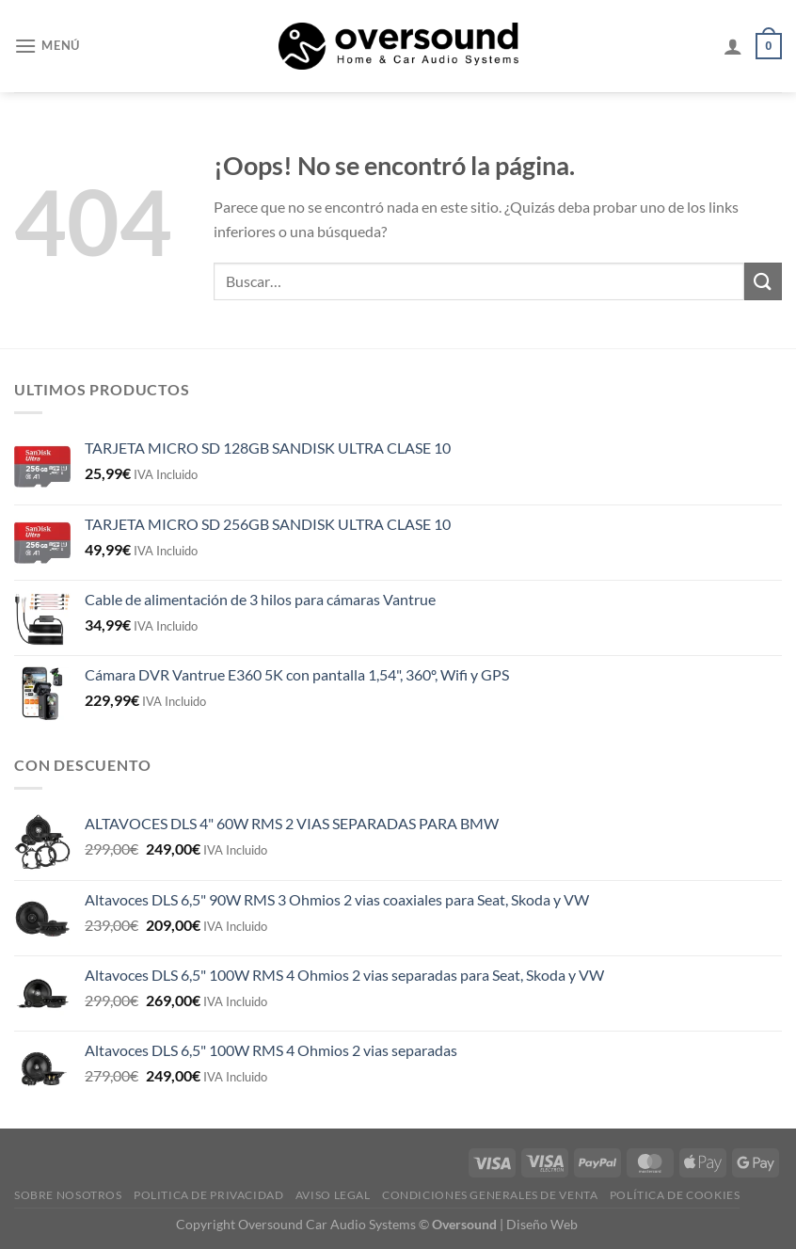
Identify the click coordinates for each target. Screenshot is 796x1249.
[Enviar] (763, 281)
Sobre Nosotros (68, 1195)
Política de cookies (675, 1195)
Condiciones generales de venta (489, 1195)
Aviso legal (333, 1195)
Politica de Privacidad (208, 1195)
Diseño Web (542, 1224)
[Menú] (47, 46)
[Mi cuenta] (733, 46)
